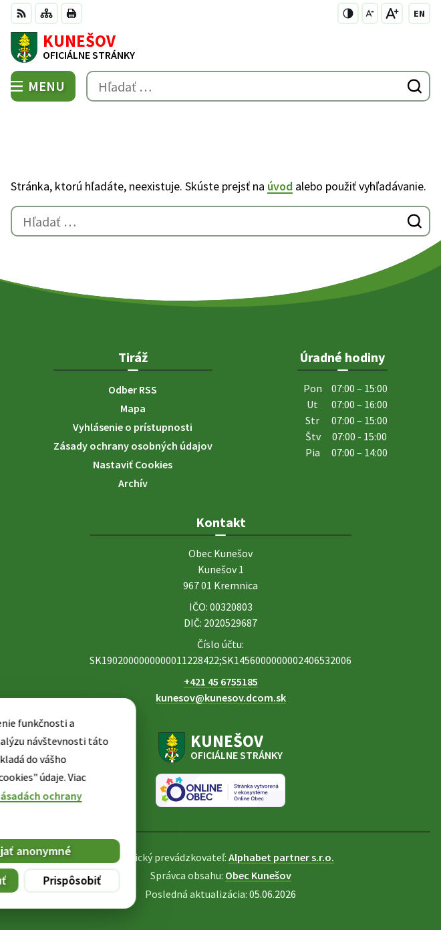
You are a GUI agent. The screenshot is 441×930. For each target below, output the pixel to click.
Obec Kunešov (258, 875)
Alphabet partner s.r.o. (281, 857)
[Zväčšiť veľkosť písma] (392, 13)
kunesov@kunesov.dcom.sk (221, 697)
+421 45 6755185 (221, 681)
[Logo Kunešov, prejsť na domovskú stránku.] (220, 47)
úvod (280, 186)
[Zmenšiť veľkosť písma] (369, 13)
